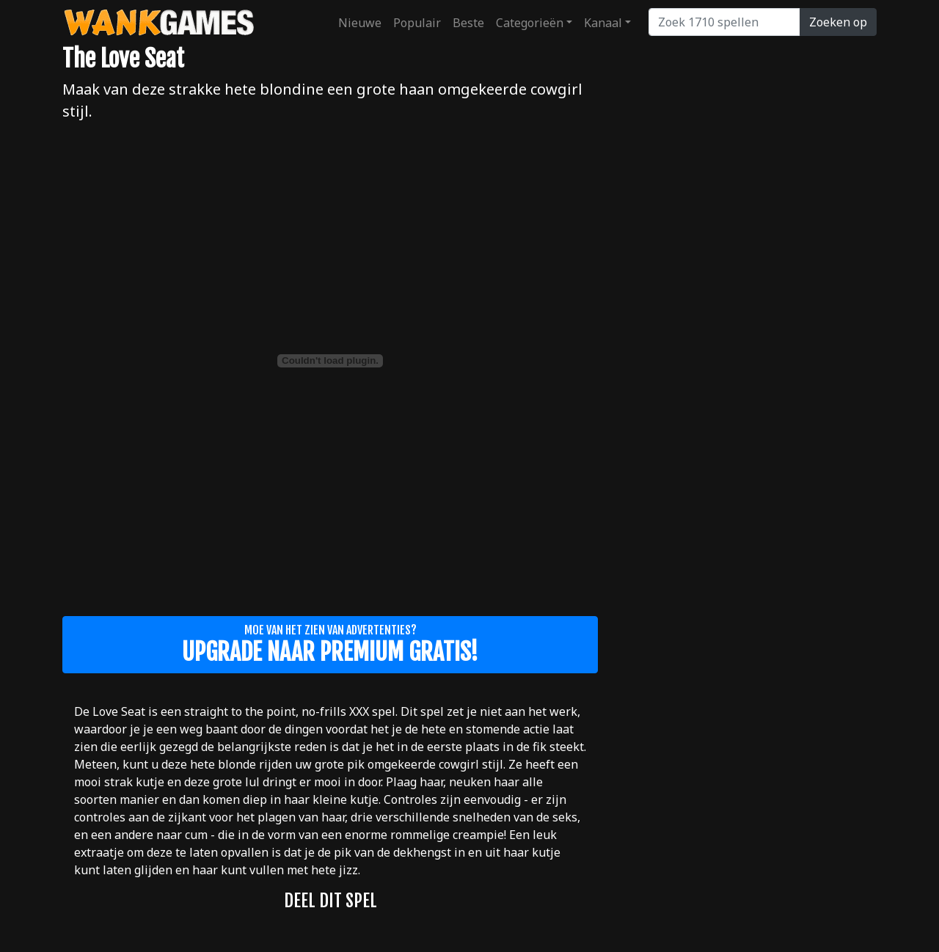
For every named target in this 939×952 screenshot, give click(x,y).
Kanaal (603, 23)
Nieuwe (359, 23)
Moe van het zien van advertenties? (330, 645)
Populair (417, 23)
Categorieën (529, 23)
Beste (468, 23)
